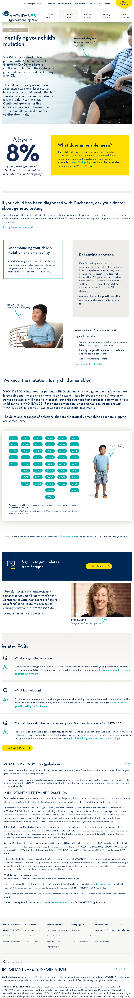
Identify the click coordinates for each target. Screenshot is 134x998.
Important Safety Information (59, 3)
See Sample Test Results (88, 364)
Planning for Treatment (55, 936)
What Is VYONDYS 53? (52, 16)
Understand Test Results (34, 936)
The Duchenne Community (81, 936)
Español (107, 3)
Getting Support (106, 16)
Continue (97, 566)
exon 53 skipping (81, 162)
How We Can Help (78, 930)
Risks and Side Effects (11, 941)
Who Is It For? (68, 16)
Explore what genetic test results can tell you (96, 738)
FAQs (120, 925)
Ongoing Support (53, 946)
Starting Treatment (87, 16)
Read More (127, 762)
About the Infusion (53, 941)
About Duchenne (125, 16)
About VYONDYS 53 (11, 930)
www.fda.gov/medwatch (101, 884)
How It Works (8, 936)
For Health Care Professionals (87, 3)
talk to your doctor (68, 537)
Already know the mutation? (17, 227)
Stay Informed (124, 2)
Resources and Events (79, 941)
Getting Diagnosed (102, 941)
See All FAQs (16, 748)
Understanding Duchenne (105, 930)
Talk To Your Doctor (32, 941)
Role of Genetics (101, 936)
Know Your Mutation (32, 930)
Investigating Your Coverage (57, 930)
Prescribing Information (33, 3)
